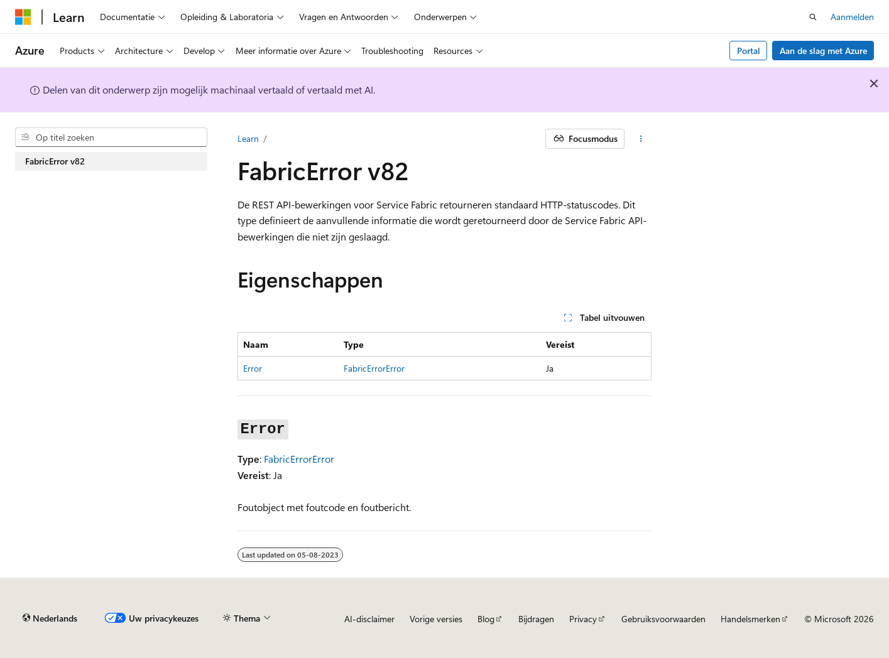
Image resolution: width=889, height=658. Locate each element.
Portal (748, 51)
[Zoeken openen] (813, 17)
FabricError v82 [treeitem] (55, 161)
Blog (485, 619)
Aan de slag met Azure (823, 51)
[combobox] (111, 137)
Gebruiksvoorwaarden (663, 619)
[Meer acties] (641, 139)
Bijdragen (536, 619)
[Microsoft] (23, 17)
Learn (248, 138)
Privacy (583, 619)
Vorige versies (436, 619)
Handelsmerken (750, 619)
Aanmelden (852, 17)
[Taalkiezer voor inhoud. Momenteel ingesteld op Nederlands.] (50, 618)
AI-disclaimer (369, 619)
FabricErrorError (374, 368)
